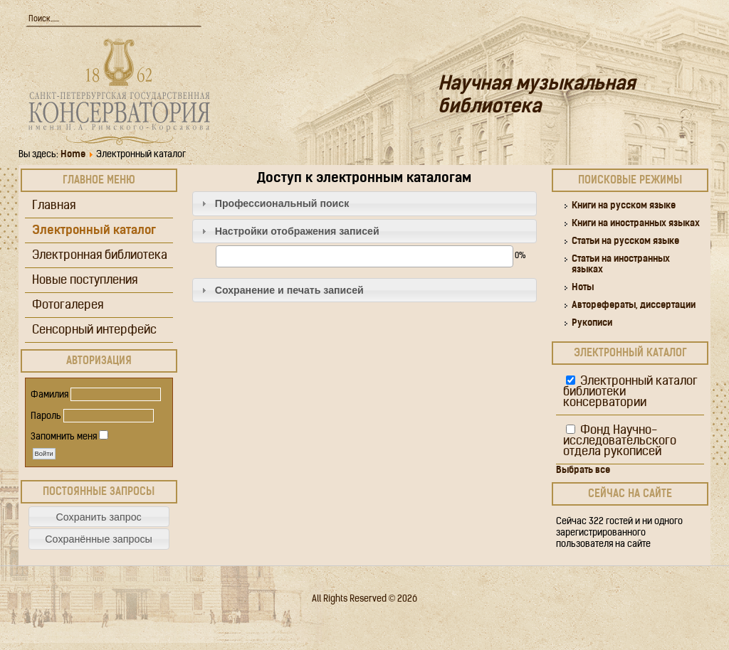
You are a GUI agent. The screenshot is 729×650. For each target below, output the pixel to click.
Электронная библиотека (99, 256)
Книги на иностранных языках (636, 223)
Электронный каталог (94, 231)
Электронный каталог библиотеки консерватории (630, 392)
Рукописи (592, 323)
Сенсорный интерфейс (94, 330)
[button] (98, 516)
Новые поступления (84, 281)
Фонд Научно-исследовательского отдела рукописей (619, 441)
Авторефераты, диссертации (634, 305)
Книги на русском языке (624, 206)
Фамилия (49, 395)
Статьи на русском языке (625, 241)
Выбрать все (583, 470)
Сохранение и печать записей (289, 290)
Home (73, 154)
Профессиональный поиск (282, 203)
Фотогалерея (67, 305)
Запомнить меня (64, 437)
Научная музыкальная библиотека (536, 96)
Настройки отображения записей (297, 231)
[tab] (364, 203)
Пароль (46, 416)
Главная (53, 206)
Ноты (583, 287)
